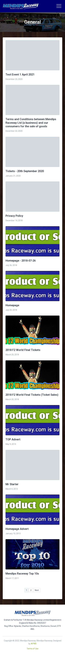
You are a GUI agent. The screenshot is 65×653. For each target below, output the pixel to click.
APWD (33, 644)
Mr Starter (12, 484)
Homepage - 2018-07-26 (21, 260)
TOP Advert (13, 439)
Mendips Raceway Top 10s (22, 573)
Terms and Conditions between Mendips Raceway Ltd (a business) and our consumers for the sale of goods (31, 123)
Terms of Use (32, 649)
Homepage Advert (17, 529)
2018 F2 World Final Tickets (23, 350)
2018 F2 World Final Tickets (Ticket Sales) (32, 394)
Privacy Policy (14, 215)
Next (37, 590)
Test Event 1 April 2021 (20, 74)
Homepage (12, 305)
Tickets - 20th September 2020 (25, 171)
